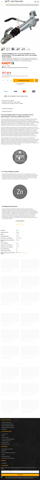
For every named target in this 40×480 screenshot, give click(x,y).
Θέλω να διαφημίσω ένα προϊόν (8, 425)
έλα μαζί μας (4, 465)
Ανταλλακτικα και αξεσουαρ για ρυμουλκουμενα (17, 5)
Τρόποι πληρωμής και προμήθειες (8, 452)
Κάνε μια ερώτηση (7, 111)
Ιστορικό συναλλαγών (6, 440)
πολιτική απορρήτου (6, 456)
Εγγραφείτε (20, 474)
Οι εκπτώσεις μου (5, 442)
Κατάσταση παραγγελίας (6, 422)
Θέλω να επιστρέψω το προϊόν (8, 427)
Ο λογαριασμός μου (6, 431)
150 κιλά (21, 103)
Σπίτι (7, 5)
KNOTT (8, 66)
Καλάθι (3, 435)
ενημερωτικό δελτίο (6, 444)
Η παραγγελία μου (6, 420)
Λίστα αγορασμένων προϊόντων (8, 439)
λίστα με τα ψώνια (5, 437)
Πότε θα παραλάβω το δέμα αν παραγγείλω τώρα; (18, 96)
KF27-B (21, 223)
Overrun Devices (21, 224)
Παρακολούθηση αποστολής (7, 424)
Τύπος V (12, 100)
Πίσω (1, 5)
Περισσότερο (25, 252)
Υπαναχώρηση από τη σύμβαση (8, 458)
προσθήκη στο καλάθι (23, 80)
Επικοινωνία (4, 429)
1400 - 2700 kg (17, 102)
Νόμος (3, 454)
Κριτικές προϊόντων (7, 108)
